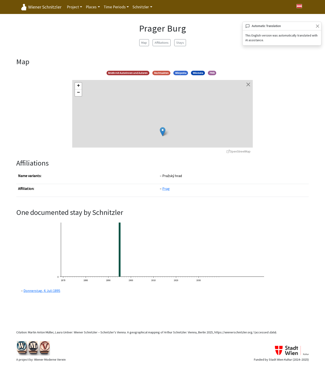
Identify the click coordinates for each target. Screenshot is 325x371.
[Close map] (248, 84)
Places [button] (91, 7)
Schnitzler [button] (140, 7)
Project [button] (73, 7)
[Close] (317, 26)
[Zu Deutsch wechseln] (299, 6)
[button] (162, 131)
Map (144, 43)
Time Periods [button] (115, 7)
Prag (166, 188)
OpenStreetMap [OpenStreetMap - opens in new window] (239, 151)
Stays (180, 43)
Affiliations (162, 43)
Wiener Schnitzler (44, 7)
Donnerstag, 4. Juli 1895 (41, 290)
